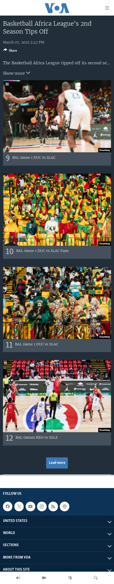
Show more (16, 73)
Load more (57, 463)
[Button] (10, 51)
